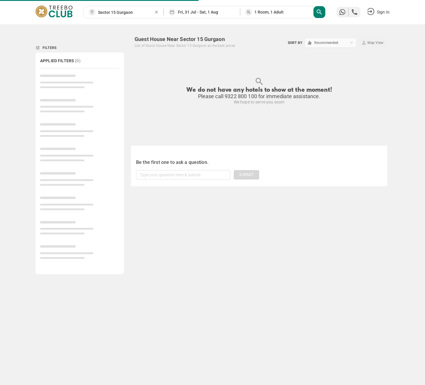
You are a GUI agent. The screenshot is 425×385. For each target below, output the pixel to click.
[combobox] (126, 12)
